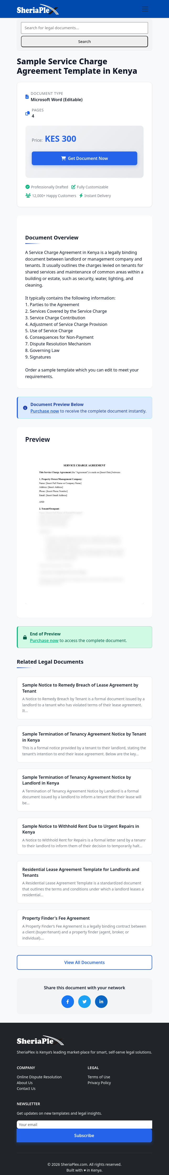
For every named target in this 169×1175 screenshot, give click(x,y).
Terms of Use (99, 1076)
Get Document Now (84, 158)
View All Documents (84, 962)
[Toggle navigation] (145, 9)
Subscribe (84, 1135)
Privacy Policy (99, 1082)
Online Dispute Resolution (39, 1076)
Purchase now (44, 411)
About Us (25, 1082)
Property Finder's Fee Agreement (56, 918)
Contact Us (26, 1088)
